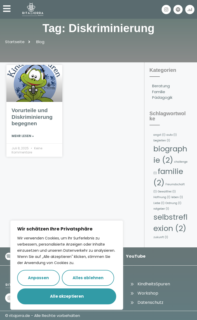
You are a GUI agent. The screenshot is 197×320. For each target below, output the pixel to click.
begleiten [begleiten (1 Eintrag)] (161, 140)
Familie (158, 91)
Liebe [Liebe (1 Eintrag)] (158, 203)
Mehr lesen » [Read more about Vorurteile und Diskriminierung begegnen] (23, 136)
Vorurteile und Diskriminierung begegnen (32, 116)
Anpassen (38, 277)
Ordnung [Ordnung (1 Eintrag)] (173, 203)
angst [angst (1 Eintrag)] (159, 135)
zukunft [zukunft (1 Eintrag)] (160, 237)
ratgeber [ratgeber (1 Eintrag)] (161, 209)
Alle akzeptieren (67, 296)
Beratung (161, 86)
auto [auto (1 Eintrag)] (171, 135)
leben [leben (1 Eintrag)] (177, 197)
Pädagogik (162, 97)
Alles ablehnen (88, 277)
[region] (66, 265)
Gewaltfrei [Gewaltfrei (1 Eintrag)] (167, 191)
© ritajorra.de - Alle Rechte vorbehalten (42, 315)
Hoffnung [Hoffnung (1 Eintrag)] (161, 197)
